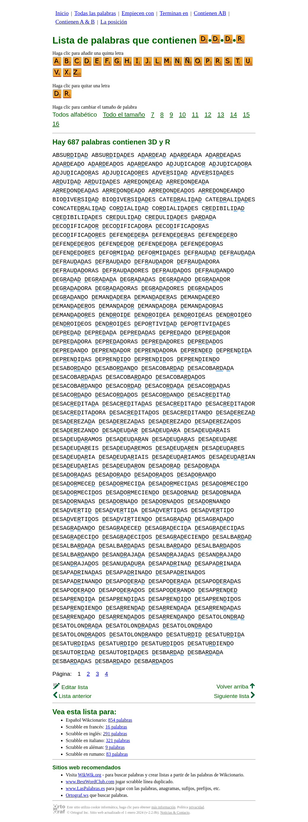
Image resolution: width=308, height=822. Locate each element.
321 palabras (118, 740)
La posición (113, 22)
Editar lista (70, 687)
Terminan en (174, 13)
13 (220, 114)
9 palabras (115, 747)
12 (208, 114)
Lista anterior (72, 696)
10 (182, 114)
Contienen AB (210, 13)
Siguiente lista (234, 696)
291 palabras (115, 733)
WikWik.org (89, 774)
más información (163, 807)
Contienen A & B (75, 22)
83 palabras (117, 754)
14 (233, 114)
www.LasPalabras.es (85, 788)
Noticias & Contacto (175, 812)
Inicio (62, 13)
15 (246, 114)
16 (55, 123)
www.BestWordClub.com (90, 781)
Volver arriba (235, 686)
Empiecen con (138, 13)
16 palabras (116, 726)
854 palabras (120, 720)
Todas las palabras (95, 13)
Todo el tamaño (124, 114)
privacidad (196, 807)
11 (195, 114)
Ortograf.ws (77, 795)
